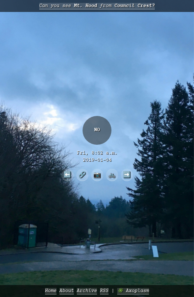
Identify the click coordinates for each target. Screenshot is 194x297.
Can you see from (97, 6)
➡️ (126, 174)
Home (51, 291)
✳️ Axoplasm (133, 291)
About (66, 291)
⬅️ (67, 174)
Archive (87, 291)
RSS (104, 291)
